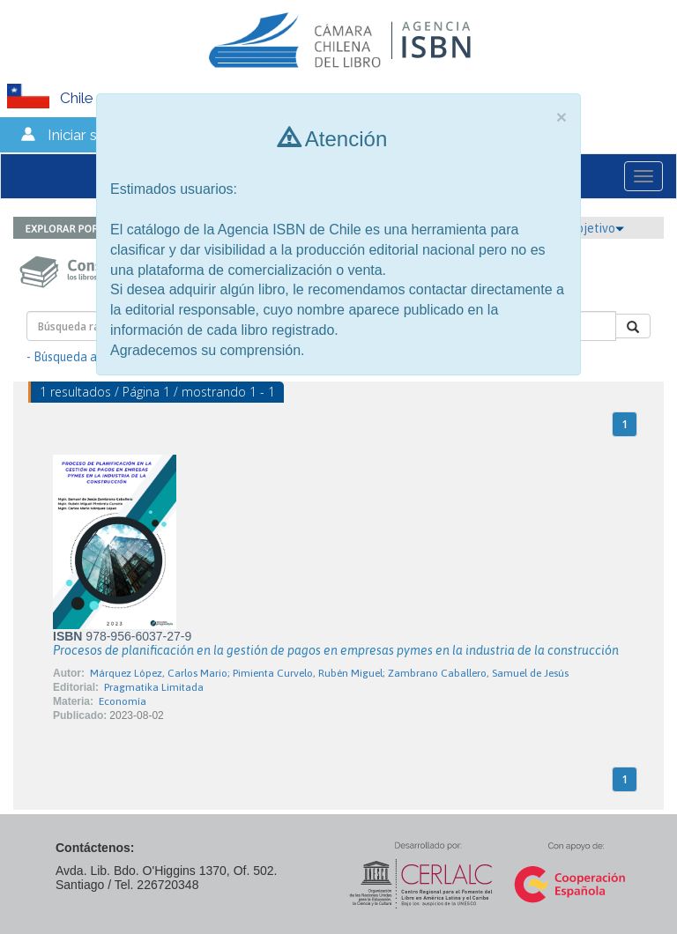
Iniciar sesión (90, 135)
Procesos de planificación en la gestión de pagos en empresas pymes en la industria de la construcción (336, 650)
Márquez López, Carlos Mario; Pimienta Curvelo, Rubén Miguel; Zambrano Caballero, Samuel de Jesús (329, 673)
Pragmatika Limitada (154, 687)
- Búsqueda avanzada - (88, 357)
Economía (122, 701)
